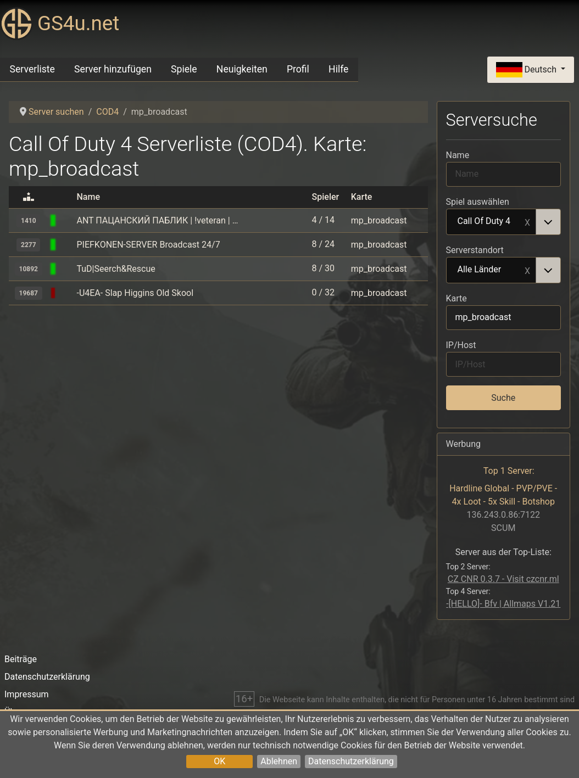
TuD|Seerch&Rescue (115, 269)
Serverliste (32, 69)
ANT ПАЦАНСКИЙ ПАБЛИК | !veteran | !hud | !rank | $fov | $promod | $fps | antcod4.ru (157, 220)
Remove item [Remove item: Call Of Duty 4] (527, 221)
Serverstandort (475, 250)
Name (458, 155)
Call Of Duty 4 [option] (492, 222)
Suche (503, 398)
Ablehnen (278, 761)
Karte (456, 298)
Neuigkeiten (242, 69)
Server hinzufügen (113, 69)
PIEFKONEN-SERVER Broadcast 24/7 (148, 244)
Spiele (184, 69)
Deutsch (527, 70)
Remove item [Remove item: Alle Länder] (527, 270)
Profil (298, 69)
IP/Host (461, 345)
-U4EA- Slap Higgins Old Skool (134, 293)
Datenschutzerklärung (351, 761)
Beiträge (20, 659)
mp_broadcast (379, 220)
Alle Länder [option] (492, 270)
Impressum (26, 694)
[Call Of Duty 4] (67, 220)
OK (219, 761)
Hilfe (338, 69)
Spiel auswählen (477, 202)
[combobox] (503, 222)
